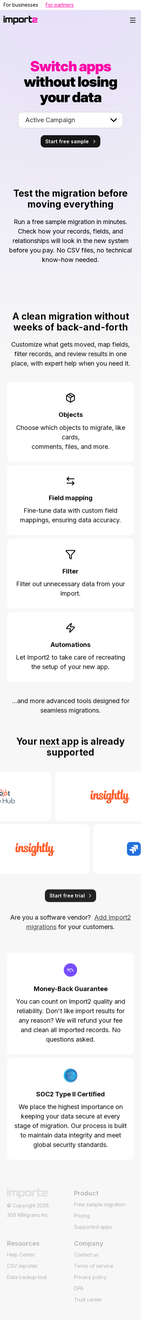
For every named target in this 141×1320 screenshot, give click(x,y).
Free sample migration (99, 1210)
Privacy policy (90, 1282)
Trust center (88, 1305)
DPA (78, 1293)
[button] (133, 20)
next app (59, 746)
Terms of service (93, 1271)
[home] (64, 20)
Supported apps (93, 1232)
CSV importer (22, 1271)
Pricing (82, 1221)
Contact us (86, 1260)
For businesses (21, 5)
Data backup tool (27, 1282)
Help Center (21, 1260)
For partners (60, 5)
